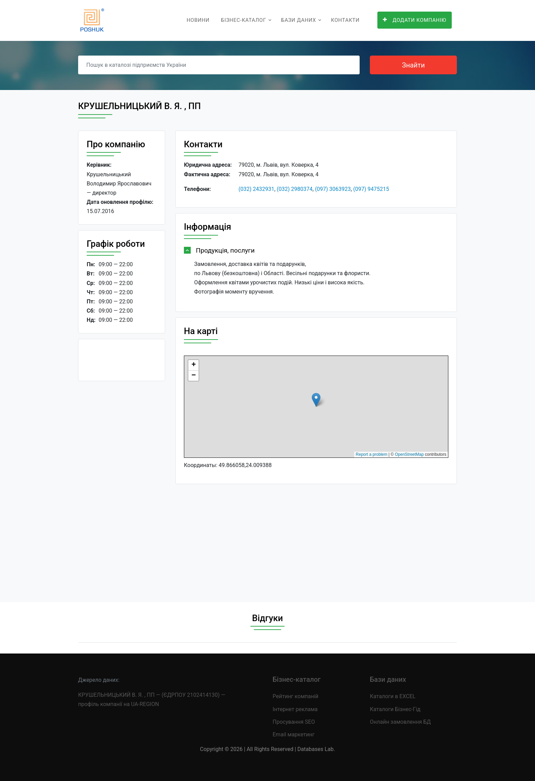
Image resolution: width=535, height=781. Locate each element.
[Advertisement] (121, 489)
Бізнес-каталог (243, 20)
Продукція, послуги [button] (225, 250)
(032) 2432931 (256, 189)
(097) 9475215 (371, 189)
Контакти (345, 20)
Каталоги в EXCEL (393, 696)
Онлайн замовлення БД (400, 722)
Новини (198, 20)
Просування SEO (294, 722)
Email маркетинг (294, 734)
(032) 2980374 (295, 189)
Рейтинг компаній (295, 696)
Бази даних (298, 20)
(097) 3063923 (333, 189)
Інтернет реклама (295, 709)
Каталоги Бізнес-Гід (395, 709)
